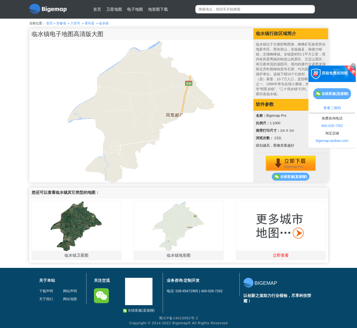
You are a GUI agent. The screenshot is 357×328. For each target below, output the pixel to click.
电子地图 (135, 9)
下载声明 (46, 291)
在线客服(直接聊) (290, 176)
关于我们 (46, 299)
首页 (97, 9)
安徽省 (61, 23)
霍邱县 (89, 23)
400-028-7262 (332, 126)
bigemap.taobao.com (332, 141)
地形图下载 (158, 9)
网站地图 (70, 299)
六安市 (75, 23)
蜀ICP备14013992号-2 (178, 318)
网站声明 (70, 291)
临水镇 (104, 23)
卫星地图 (114, 9)
